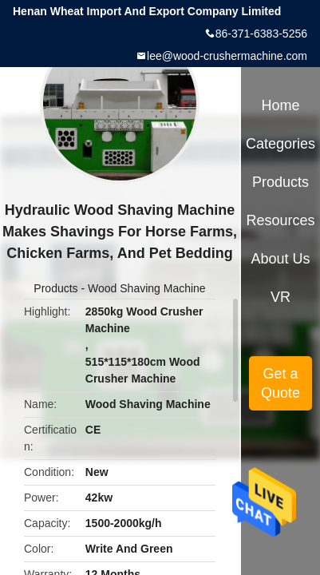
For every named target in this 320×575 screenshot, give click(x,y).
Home (281, 105)
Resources (281, 220)
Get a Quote (280, 383)
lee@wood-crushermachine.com (227, 56)
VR (280, 297)
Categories (280, 144)
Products (55, 288)
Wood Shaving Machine (147, 288)
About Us (280, 259)
